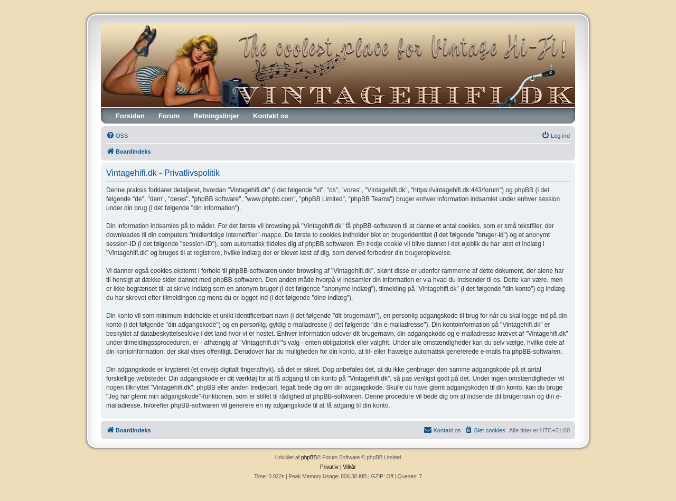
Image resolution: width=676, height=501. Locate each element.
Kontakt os (270, 116)
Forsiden (130, 116)
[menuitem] (117, 135)
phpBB (309, 457)
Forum (169, 116)
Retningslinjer (216, 116)
